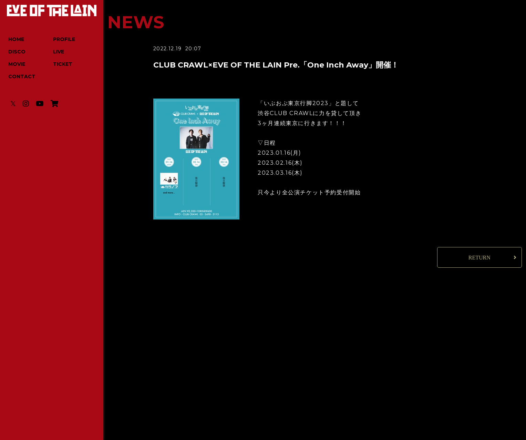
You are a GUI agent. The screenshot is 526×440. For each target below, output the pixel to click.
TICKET (62, 64)
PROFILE (64, 39)
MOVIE (16, 64)
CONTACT (21, 76)
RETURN (479, 257)
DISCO (16, 52)
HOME (16, 39)
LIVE (58, 52)
